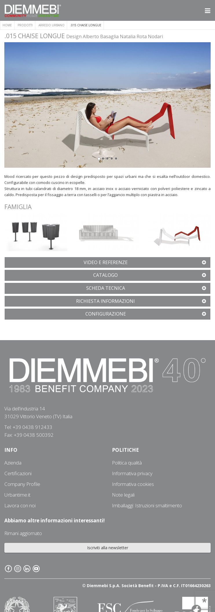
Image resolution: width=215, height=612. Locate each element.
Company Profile (22, 484)
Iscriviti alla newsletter (107, 547)
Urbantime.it (17, 494)
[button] (54, 105)
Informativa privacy (132, 473)
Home (7, 25)
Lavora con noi (20, 505)
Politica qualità (127, 462)
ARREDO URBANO (51, 25)
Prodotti (25, 25)
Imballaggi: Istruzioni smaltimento (147, 505)
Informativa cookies (133, 484)
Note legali (123, 494)
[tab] (107, 262)
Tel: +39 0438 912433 (28, 427)
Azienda (12, 462)
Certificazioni (18, 473)
